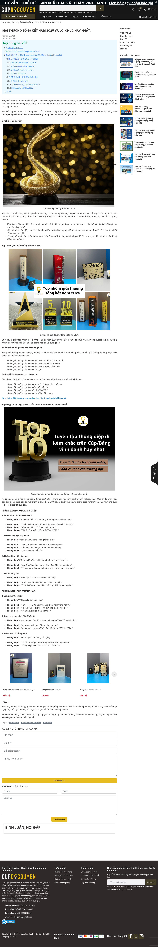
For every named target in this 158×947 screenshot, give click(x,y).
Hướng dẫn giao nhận (63, 879)
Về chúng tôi (126, 45)
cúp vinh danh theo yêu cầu (86, 12)
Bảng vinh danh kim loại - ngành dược (18, 689)
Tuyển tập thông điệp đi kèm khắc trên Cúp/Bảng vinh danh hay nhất (34, 55)
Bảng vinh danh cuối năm (90, 689)
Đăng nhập (152, 9)
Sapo (15, 937)
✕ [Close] (156, 2)
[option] (21, 674)
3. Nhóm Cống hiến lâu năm (22, 70)
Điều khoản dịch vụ (62, 883)
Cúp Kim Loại (126, 36)
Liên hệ (123, 48)
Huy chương (47, 723)
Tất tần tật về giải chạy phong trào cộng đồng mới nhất (144, 120)
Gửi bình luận (59, 819)
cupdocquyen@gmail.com (21, 917)
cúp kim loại (44, 12)
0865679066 (26, 913)
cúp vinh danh (14, 723)
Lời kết (8, 92)
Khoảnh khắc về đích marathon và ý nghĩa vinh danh (145, 74)
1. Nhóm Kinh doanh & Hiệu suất (23, 63)
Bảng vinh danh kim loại (51, 689)
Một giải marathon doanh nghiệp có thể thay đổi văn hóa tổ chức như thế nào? (145, 62)
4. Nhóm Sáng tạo (18, 73)
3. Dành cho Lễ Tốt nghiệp (22, 88)
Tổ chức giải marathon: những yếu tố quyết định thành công (145, 96)
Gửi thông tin (59, 781)
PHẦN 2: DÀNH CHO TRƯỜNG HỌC (23, 77)
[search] (100, 8)
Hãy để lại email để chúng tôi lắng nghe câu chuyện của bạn (130, 875)
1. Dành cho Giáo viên (19, 81)
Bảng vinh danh (127, 42)
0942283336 (27, 909)
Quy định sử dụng (88, 883)
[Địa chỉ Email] (131, 882)
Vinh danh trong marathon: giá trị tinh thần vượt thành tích (143, 108)
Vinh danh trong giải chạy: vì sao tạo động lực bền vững (145, 168)
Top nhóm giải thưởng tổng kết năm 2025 (22, 51)
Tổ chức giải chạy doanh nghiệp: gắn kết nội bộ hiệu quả (145, 132)
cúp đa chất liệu (70, 12)
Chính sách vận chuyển (90, 875)
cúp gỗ (60, 12)
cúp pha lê (53, 12)
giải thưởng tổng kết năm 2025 (31, 723)
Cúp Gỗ (123, 39)
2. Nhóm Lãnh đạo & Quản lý (22, 66)
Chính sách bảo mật (89, 872)
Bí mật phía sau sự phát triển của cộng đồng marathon (144, 86)
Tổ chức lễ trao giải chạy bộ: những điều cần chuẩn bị (145, 156)
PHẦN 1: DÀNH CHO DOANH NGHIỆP (23, 59)
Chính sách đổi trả (88, 879)
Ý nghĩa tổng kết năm (14, 48)
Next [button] (114, 674)
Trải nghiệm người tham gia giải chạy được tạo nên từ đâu (144, 144)
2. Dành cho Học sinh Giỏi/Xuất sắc (25, 84)
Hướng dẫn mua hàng (63, 872)
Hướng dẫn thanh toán (64, 875)
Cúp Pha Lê (125, 33)
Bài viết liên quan (130, 55)
